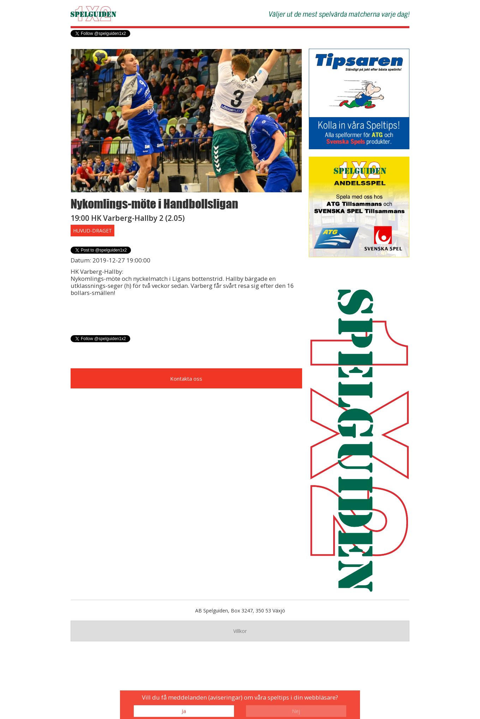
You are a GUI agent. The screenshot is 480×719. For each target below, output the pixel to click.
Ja (184, 711)
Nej (296, 711)
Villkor (240, 631)
